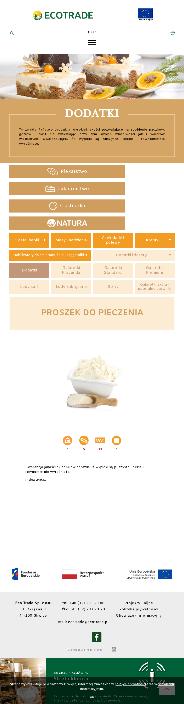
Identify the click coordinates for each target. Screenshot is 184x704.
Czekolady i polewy (113, 208)
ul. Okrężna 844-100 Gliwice (34, 585)
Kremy (152, 208)
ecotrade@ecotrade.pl (86, 598)
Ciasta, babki (26, 208)
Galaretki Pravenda (71, 241)
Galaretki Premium (154, 241)
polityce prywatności (130, 684)
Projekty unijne (143, 579)
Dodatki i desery (131, 224)
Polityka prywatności (143, 585)
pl (89, 32)
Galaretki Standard (113, 241)
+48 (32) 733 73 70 (87, 585)
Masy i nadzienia (71, 208)
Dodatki (29, 241)
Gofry (113, 260)
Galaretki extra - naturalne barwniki (155, 260)
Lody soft (29, 260)
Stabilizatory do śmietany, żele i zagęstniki (48, 224)
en (94, 32)
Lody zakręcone (71, 260)
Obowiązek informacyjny (144, 591)
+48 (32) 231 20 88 (86, 579)
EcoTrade (86, 626)
